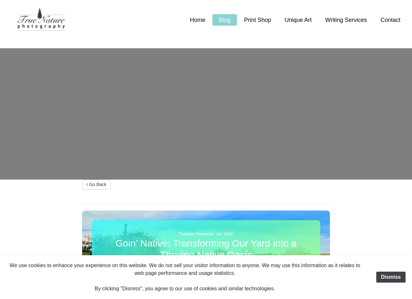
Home (197, 20)
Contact (390, 20)
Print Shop (257, 20)
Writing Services (346, 20)
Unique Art (298, 20)
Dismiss (391, 277)
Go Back (96, 184)
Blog (224, 20)
